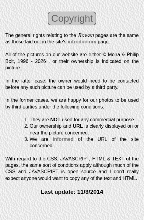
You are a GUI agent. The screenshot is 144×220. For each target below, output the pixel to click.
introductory (82, 41)
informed (63, 139)
